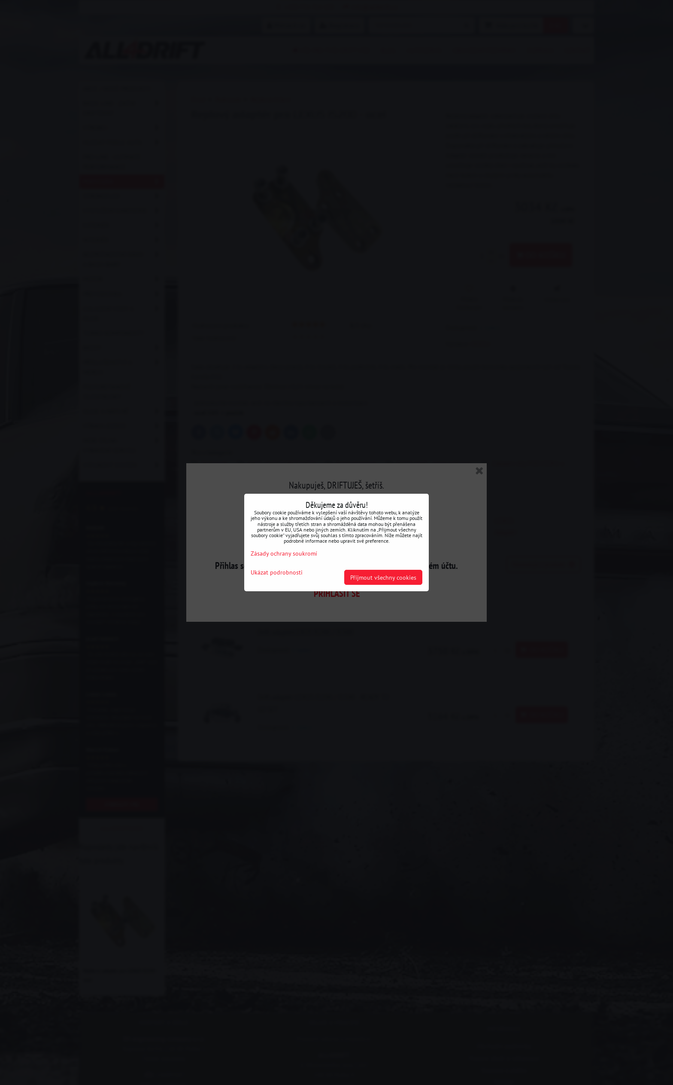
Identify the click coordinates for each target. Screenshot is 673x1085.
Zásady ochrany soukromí (284, 553)
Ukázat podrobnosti (277, 572)
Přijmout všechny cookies (383, 577)
